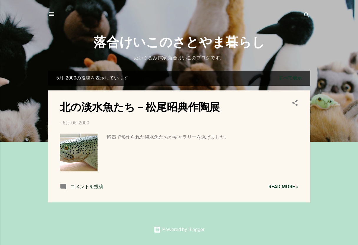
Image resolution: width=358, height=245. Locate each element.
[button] (294, 103)
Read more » (283, 186)
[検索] (306, 16)
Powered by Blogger (179, 229)
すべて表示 (290, 78)
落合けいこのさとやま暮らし (179, 41)
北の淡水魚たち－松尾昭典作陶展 (140, 106)
